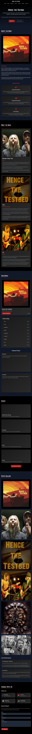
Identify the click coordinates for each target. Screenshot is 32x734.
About (8, 3)
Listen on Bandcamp (6, 313)
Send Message (4, 729)
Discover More (19, 21)
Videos (19, 3)
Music (16, 3)
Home (5, 3)
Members (12, 3)
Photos (23, 3)
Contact (26, 3)
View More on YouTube (16, 466)
